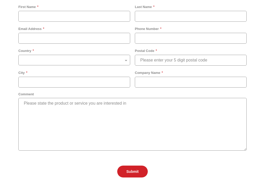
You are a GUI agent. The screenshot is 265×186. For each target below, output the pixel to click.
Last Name (143, 7)
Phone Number (147, 29)
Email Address (30, 29)
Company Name (147, 73)
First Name (27, 7)
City (21, 73)
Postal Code (144, 51)
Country (24, 51)
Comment (26, 94)
